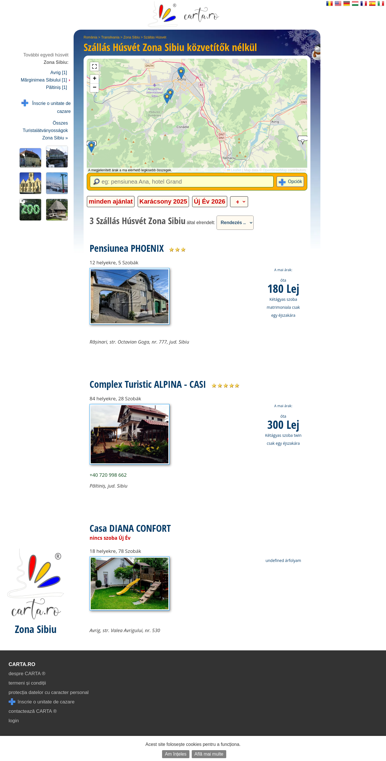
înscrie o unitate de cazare (41, 702)
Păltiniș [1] (56, 87)
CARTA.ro (22, 664)
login (14, 720)
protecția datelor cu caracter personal (49, 692)
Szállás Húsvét (155, 37)
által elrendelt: (201, 222)
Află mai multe (209, 754)
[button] (181, 73)
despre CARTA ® (27, 673)
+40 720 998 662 (108, 475)
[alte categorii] (239, 201)
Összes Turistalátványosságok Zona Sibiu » (45, 130)
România (90, 37)
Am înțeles (176, 754)
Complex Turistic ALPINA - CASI (148, 384)
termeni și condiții (27, 683)
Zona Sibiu (131, 37)
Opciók (295, 181)
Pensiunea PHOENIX (127, 248)
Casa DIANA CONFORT (130, 528)
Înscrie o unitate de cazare (46, 107)
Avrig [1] (58, 72)
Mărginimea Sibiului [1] (46, 80)
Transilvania (110, 37)
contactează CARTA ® (33, 711)
